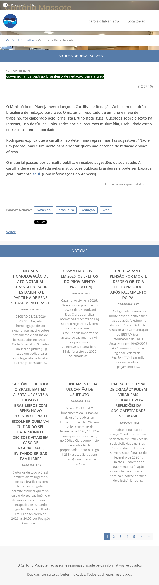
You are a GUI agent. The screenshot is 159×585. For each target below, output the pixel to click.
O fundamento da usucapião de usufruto (79, 389)
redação (88, 210)
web (106, 210)
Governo (44, 210)
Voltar (11, 232)
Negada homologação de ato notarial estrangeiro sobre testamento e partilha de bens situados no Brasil (30, 286)
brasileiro (66, 210)
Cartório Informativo (104, 21)
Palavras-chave (18, 210)
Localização (136, 21)
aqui (36, 173)
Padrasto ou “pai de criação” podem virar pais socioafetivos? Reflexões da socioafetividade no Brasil (128, 400)
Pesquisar (5, 5)
